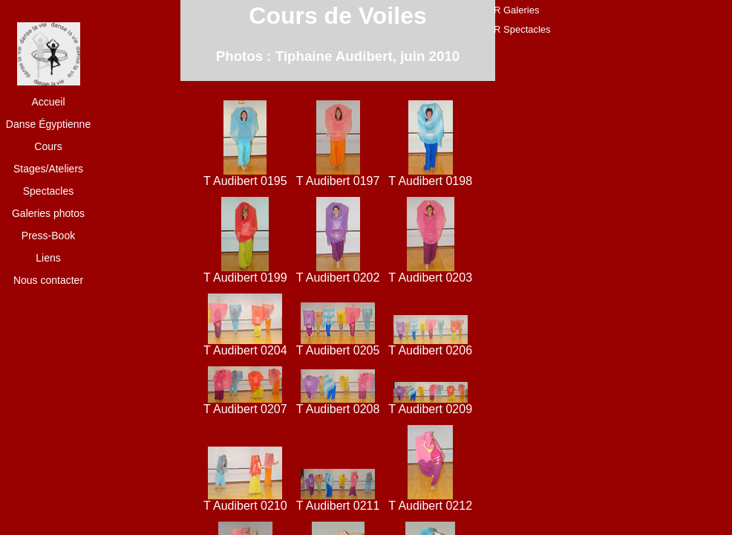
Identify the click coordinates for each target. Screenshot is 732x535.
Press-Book (48, 235)
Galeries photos (48, 213)
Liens (48, 258)
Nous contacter (48, 280)
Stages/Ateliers (48, 169)
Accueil (48, 102)
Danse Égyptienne (48, 124)
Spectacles (48, 191)
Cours (48, 146)
